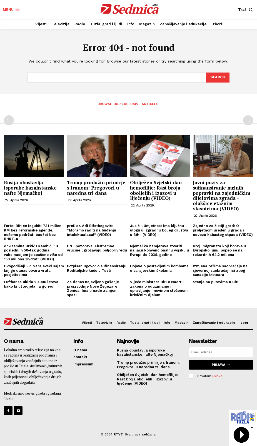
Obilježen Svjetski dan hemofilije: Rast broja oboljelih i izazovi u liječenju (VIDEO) (156, 190)
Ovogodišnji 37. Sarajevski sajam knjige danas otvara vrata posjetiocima (34, 270)
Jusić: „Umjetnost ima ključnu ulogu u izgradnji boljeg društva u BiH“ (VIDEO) (159, 230)
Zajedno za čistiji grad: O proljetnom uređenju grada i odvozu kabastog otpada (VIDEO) (223, 230)
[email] (221, 352)
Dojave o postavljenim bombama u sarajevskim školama (159, 268)
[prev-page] (9, 120)
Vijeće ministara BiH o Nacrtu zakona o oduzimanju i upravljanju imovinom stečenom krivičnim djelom (159, 288)
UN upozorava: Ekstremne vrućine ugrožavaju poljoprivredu (97, 248)
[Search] (217, 78)
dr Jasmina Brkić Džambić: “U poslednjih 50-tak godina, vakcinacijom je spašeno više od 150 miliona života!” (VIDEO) (33, 252)
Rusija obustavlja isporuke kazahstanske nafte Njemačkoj (30, 187)
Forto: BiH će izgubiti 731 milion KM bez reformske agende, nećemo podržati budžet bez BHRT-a (32, 232)
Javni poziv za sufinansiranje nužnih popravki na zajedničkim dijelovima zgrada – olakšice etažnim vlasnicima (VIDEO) (221, 195)
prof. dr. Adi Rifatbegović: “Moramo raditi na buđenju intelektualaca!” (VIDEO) (91, 230)
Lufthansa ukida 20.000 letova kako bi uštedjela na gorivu (31, 284)
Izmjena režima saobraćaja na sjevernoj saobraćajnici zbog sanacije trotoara (220, 270)
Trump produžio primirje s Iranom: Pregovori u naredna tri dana (96, 187)
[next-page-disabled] (248, 120)
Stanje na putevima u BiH (215, 282)
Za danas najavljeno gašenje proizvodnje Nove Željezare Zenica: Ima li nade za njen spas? (93, 288)
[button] (246, 9)
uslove (217, 376)
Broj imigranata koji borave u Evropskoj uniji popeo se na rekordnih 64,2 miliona (219, 250)
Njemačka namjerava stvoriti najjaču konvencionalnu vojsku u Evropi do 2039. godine (159, 250)
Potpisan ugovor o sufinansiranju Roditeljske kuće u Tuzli (96, 268)
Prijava (221, 365)
